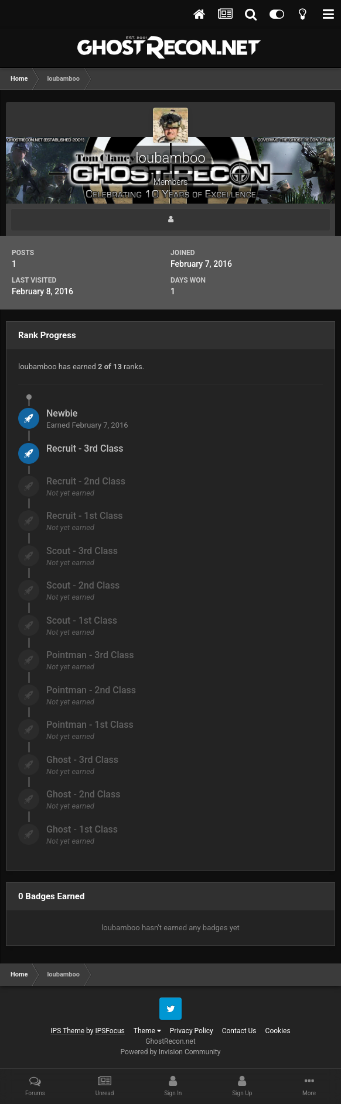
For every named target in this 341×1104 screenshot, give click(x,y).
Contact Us (239, 1031)
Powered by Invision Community (171, 1052)
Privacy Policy (191, 1031)
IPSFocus (109, 1031)
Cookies (278, 1031)
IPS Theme (67, 1031)
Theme (147, 1031)
